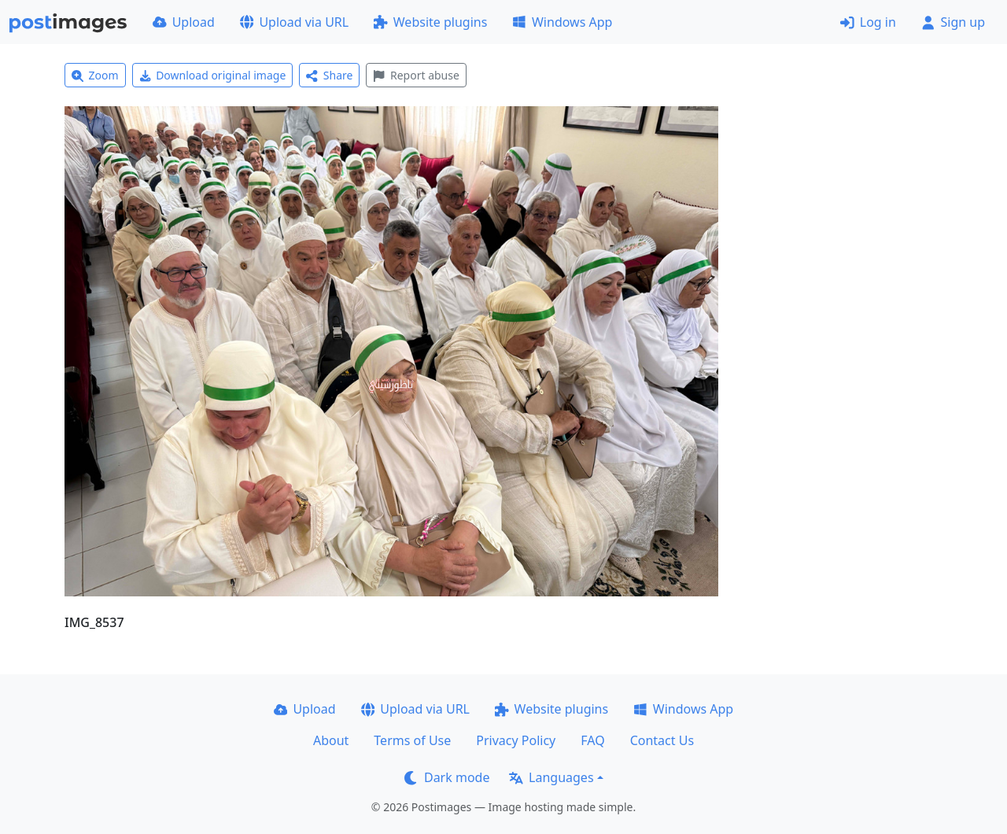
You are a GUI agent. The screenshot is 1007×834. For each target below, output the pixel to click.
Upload (184, 22)
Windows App (562, 22)
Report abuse (416, 75)
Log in (868, 22)
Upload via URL (294, 22)
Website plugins (430, 22)
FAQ (592, 740)
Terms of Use (412, 740)
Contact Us (662, 740)
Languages (551, 777)
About (331, 740)
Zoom (95, 75)
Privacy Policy (515, 740)
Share (329, 75)
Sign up (953, 22)
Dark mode (446, 777)
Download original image (212, 75)
